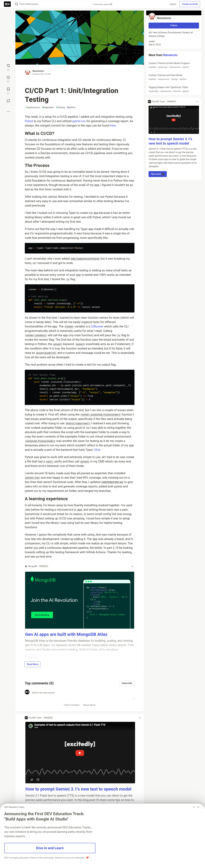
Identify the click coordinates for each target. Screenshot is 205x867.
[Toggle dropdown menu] (132, 566)
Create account (190, 4)
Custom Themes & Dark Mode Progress (173, 65)
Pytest (29, 121)
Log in (173, 4)
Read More (32, 664)
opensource (33, 107)
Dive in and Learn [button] (50, 848)
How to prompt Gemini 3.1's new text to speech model (78, 789)
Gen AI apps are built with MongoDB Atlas (66, 634)
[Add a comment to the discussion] (82, 694)
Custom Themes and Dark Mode (173, 77)
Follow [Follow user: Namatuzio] (173, 25)
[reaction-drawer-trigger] (8, 67)
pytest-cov (79, 121)
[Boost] (8, 101)
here (113, 125)
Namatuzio (38, 71)
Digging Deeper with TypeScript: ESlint (173, 89)
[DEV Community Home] (7, 4)
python (71, 107)
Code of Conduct (71, 705)
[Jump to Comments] (8, 79)
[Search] (16, 4)
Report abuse (89, 705)
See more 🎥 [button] (157, 174)
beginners (48, 107)
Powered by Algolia (102, 4)
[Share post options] (8, 111)
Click (97, 449)
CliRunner (97, 326)
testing (60, 107)
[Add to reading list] (8, 90)
